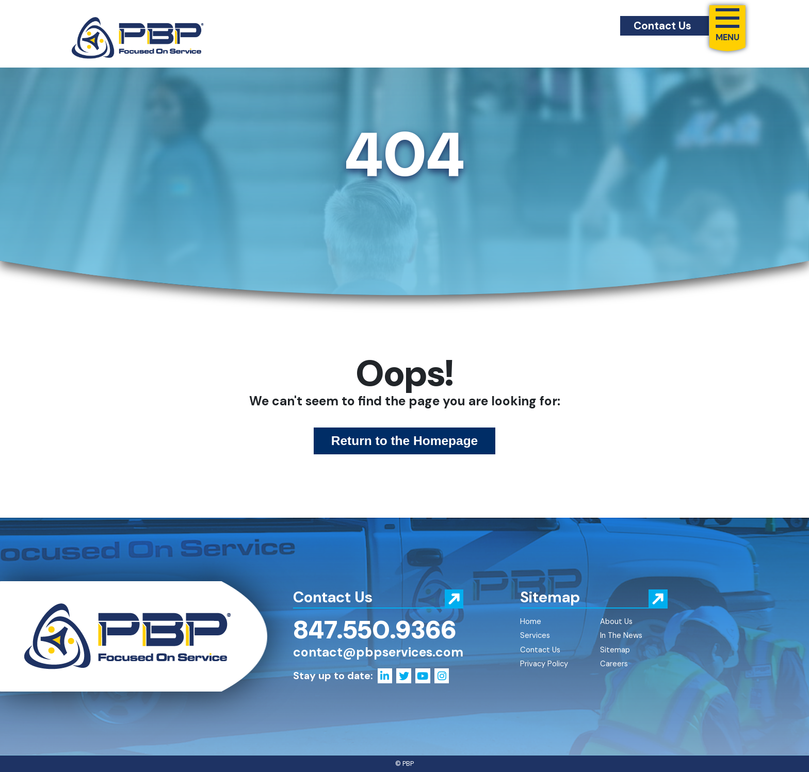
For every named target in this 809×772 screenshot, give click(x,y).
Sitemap (615, 650)
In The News (621, 635)
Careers (614, 664)
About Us (616, 621)
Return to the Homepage (404, 441)
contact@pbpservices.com (378, 652)
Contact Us (662, 25)
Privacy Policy (544, 664)
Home (530, 621)
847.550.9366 (374, 629)
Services (535, 635)
